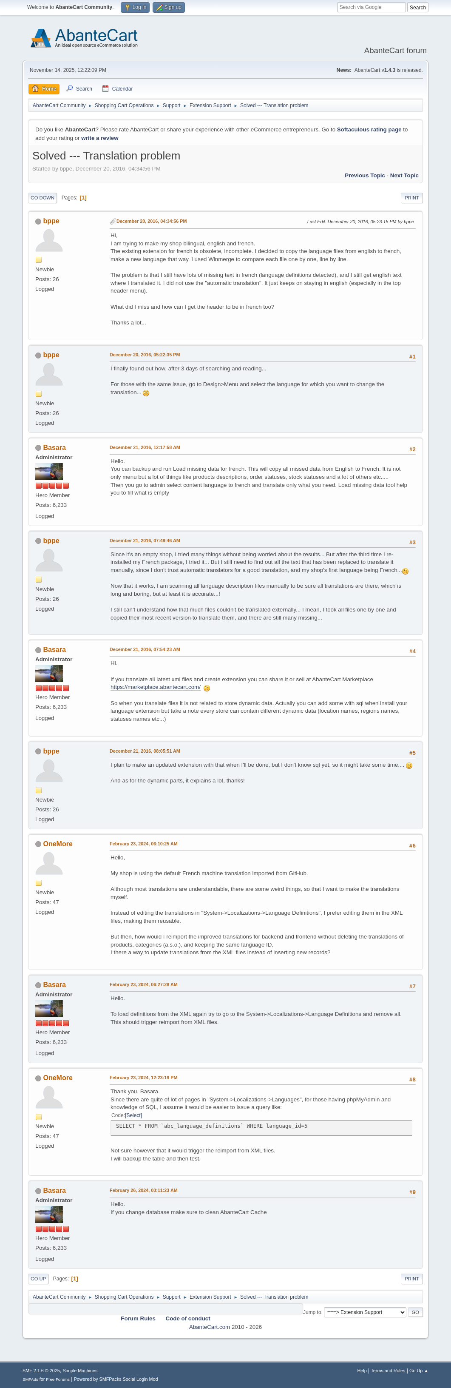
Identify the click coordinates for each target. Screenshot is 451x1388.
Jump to (312, 1312)
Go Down (42, 197)
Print (412, 197)
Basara (54, 447)
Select (133, 1115)
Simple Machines (79, 1370)
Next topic (404, 175)
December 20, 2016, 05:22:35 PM (145, 354)
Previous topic (365, 175)
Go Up (38, 1278)
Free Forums (58, 1379)
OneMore (58, 844)
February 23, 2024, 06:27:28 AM (144, 984)
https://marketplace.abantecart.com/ (156, 687)
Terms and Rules (388, 1370)
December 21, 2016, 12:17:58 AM (145, 447)
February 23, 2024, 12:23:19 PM (143, 1077)
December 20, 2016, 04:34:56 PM (151, 221)
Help (361, 1370)
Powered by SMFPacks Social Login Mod (116, 1379)
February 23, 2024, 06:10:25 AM (144, 843)
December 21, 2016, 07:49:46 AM (145, 540)
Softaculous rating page (369, 129)
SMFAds (30, 1379)
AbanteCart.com (209, 1327)
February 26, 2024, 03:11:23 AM (144, 1190)
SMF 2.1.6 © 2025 (41, 1370)
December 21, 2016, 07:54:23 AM (145, 649)
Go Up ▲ (418, 1370)
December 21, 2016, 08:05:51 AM (145, 751)
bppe (51, 221)
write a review (99, 138)
